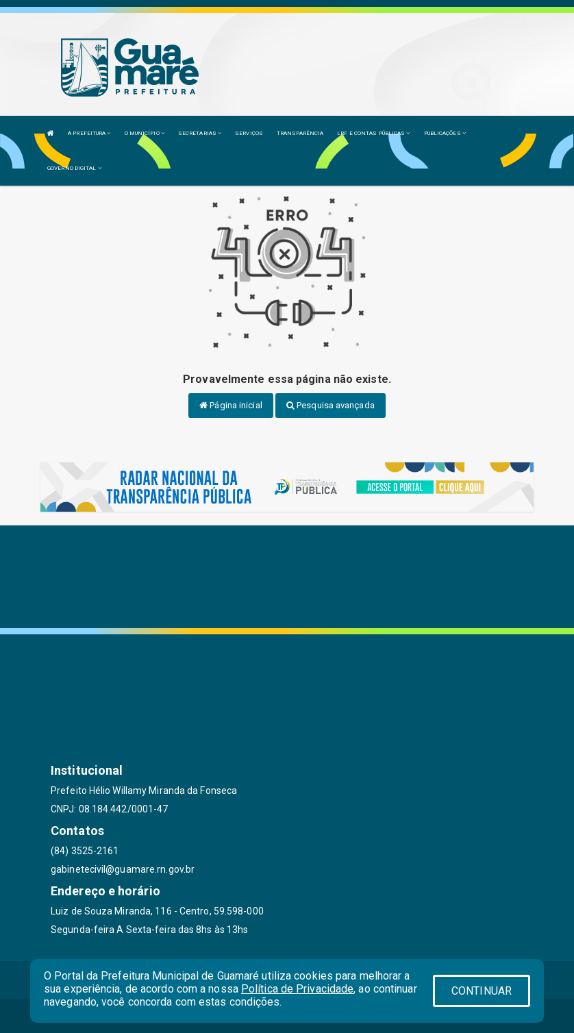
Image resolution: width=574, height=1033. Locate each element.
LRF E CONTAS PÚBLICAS (373, 133)
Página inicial (230, 405)
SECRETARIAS (199, 133)
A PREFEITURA (89, 133)
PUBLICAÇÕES (445, 133)
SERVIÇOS (249, 133)
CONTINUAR (481, 990)
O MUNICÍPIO (144, 133)
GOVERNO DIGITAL (74, 168)
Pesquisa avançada (330, 405)
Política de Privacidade (297, 988)
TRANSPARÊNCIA (300, 133)
